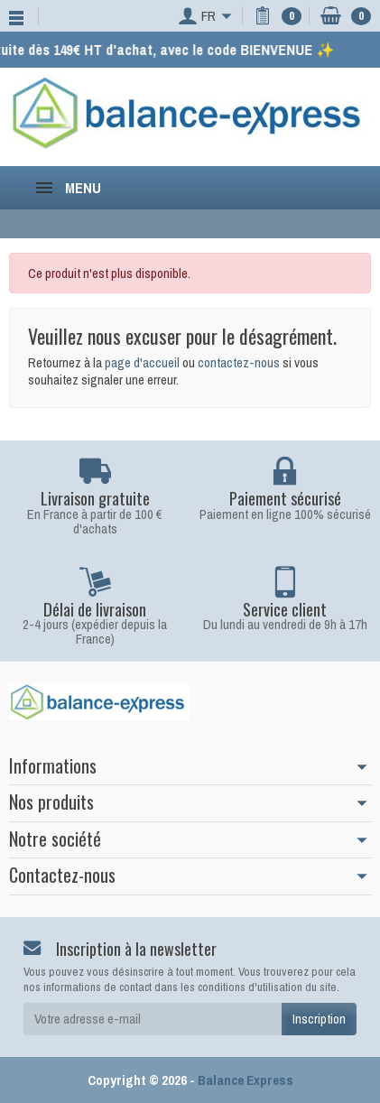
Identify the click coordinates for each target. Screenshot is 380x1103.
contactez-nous (239, 362)
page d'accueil (142, 362)
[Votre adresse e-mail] (152, 1019)
